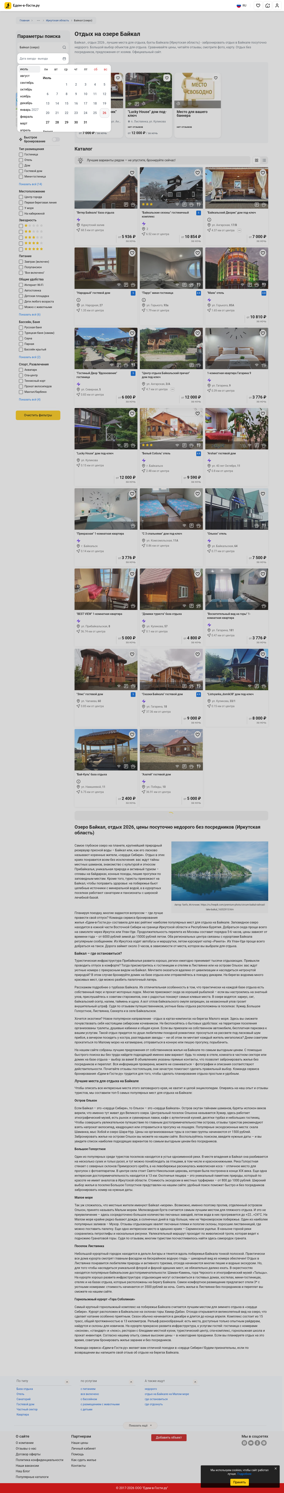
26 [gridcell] (104, 113)
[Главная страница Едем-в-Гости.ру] (22, 5)
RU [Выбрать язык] (241, 5)
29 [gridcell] (66, 122)
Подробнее (244, 1473)
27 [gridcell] (47, 122)
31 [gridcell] (85, 122)
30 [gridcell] (76, 122)
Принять (239, 1482)
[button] (258, 5)
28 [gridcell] (57, 122)
